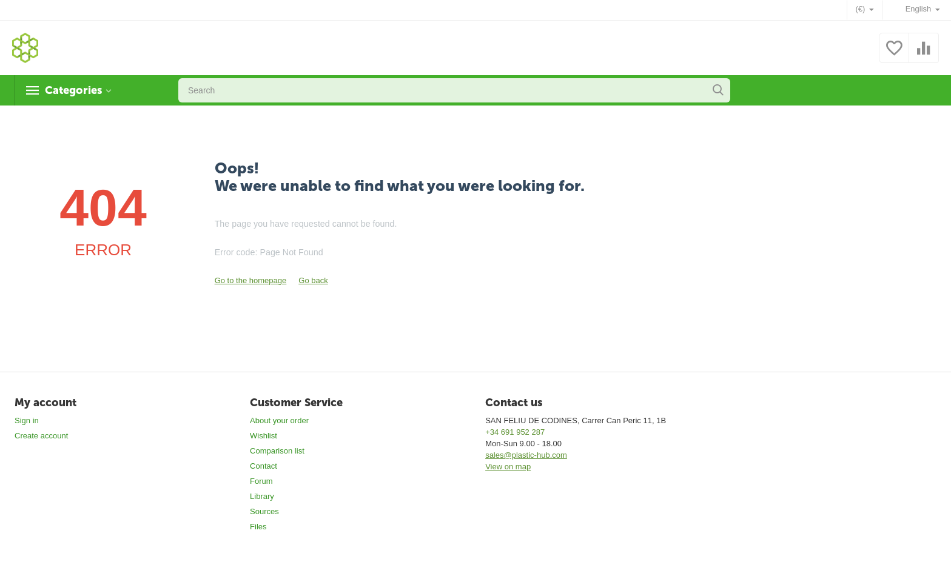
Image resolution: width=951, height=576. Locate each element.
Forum (261, 481)
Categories (73, 90)
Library (262, 496)
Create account (41, 435)
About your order (279, 420)
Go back (313, 280)
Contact (263, 466)
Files (258, 526)
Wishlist (263, 435)
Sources (264, 511)
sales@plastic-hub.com (526, 455)
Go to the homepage (251, 280)
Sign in (27, 420)
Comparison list (277, 450)
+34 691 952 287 (515, 432)
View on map (508, 466)
